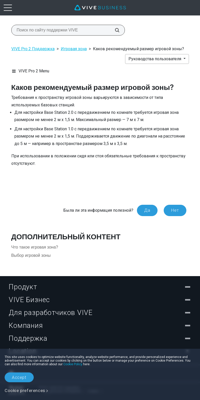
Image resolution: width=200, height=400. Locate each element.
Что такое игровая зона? (34, 247)
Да (147, 210)
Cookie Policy (72, 364)
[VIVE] (100, 8)
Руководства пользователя (155, 58)
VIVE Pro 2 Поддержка (33, 48)
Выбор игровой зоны (31, 255)
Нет (175, 210)
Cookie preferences (25, 390)
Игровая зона (74, 48)
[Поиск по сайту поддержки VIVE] (114, 30)
